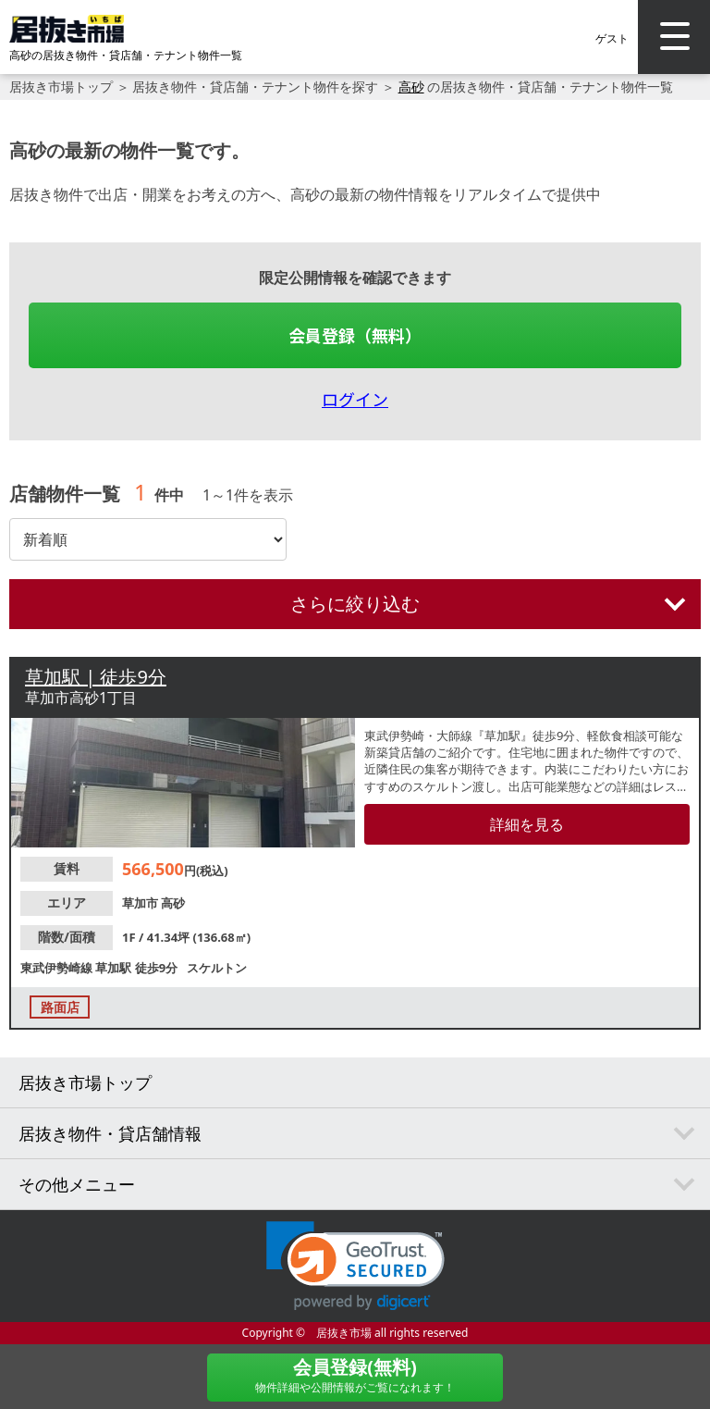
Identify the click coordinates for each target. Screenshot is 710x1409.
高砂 (411, 86)
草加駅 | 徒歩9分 (95, 676)
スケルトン (217, 967)
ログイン (355, 399)
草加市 (141, 903)
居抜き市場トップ (61, 86)
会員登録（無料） (355, 335)
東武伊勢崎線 (57, 967)
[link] (355, 1266)
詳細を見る (527, 824)
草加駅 (114, 967)
